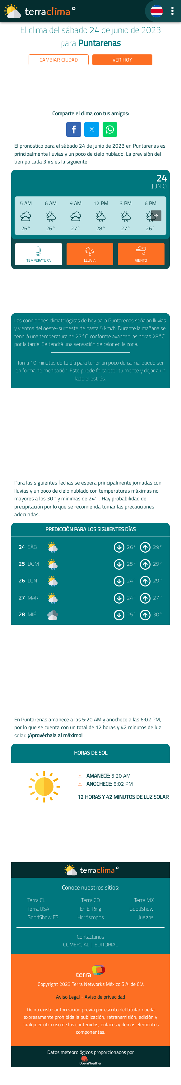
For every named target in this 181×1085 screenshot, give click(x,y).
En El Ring (90, 909)
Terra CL (36, 900)
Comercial (76, 944)
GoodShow (141, 909)
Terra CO (90, 900)
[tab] (38, 254)
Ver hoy (122, 59)
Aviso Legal (68, 996)
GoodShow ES (42, 917)
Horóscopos (90, 917)
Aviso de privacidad (105, 996)
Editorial (106, 944)
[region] (90, 88)
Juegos (146, 917)
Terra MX (144, 900)
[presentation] (156, 215)
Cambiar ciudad (58, 59)
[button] (172, 11)
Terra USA (38, 909)
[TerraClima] (157, 11)
